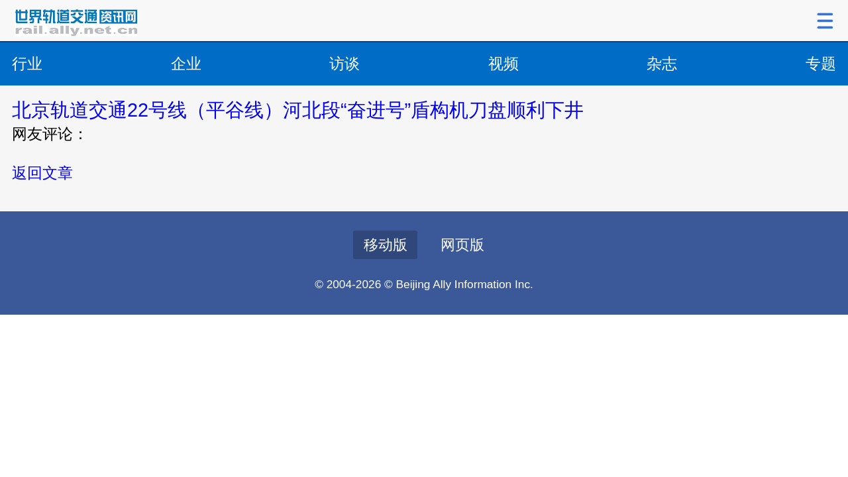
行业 (27, 63)
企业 (186, 63)
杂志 (662, 63)
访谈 (344, 63)
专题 (821, 63)
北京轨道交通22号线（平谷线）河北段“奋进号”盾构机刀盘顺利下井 (298, 110)
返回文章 (42, 173)
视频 (503, 63)
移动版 (385, 245)
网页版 (462, 245)
